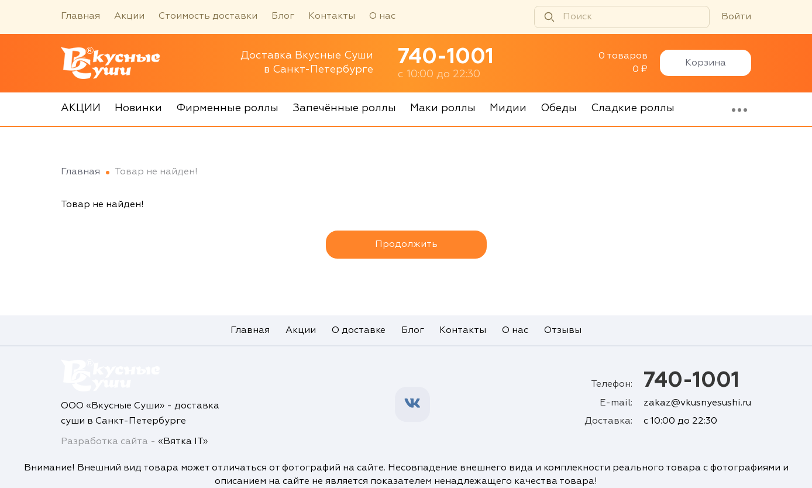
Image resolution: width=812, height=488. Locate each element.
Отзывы (563, 330)
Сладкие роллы (633, 108)
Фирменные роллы (227, 108)
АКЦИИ (81, 108)
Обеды (559, 108)
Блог (282, 16)
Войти (736, 17)
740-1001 (446, 57)
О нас (382, 16)
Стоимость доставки (208, 16)
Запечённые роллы (344, 108)
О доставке (359, 330)
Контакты (331, 16)
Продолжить (406, 244)
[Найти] (549, 17)
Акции (129, 16)
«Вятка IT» (183, 441)
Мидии (508, 108)
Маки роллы (443, 108)
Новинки (138, 108)
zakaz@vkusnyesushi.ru (697, 403)
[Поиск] (622, 17)
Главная (80, 16)
